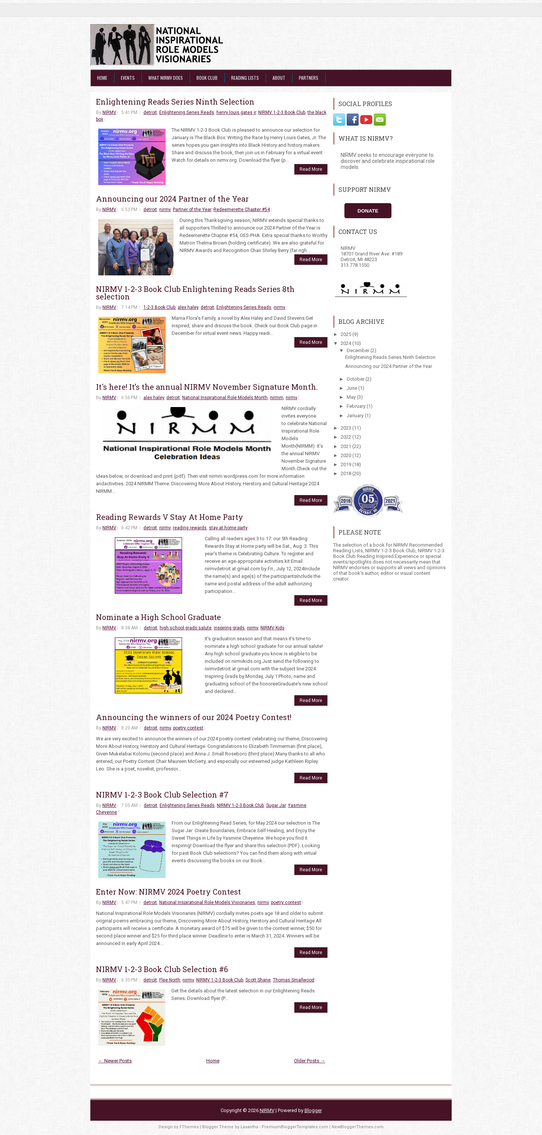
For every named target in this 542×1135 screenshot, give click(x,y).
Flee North (169, 980)
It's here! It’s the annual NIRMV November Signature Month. (207, 386)
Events (128, 77)
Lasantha (249, 1126)
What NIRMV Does (165, 77)
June (352, 388)
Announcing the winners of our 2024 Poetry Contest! (193, 717)
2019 (346, 464)
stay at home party (228, 527)
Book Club (207, 77)
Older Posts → (309, 1061)
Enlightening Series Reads (186, 112)
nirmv (165, 209)
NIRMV (109, 112)
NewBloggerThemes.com (358, 1126)
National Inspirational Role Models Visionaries (207, 902)
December (358, 350)
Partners (308, 77)
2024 (346, 343)
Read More (311, 169)
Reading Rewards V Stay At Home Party (169, 517)
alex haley (188, 307)
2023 (346, 428)
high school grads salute (186, 628)
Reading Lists (245, 77)
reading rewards (190, 527)
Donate (368, 211)
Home (102, 77)
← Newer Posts (115, 1061)
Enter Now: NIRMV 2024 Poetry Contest (168, 891)
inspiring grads (229, 628)
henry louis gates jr (236, 112)
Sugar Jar (276, 805)
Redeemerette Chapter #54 (241, 209)
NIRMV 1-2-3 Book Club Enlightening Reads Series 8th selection (195, 292)
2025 (346, 334)
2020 (346, 455)
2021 (346, 446)
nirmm (276, 397)
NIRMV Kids (272, 628)
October (356, 379)
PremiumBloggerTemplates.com (295, 1126)
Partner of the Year (192, 209)
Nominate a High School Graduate (158, 617)
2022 (346, 437)
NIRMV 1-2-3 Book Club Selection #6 (162, 969)
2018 (346, 473)
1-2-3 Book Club (159, 307)
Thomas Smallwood (293, 980)
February (357, 406)
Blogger (313, 1110)
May (352, 397)
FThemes (189, 1126)
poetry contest (188, 728)
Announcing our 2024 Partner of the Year (172, 198)
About (279, 77)
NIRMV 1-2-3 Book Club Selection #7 (162, 794)
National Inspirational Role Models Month (225, 397)
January (356, 415)
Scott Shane (258, 980)
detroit (150, 112)
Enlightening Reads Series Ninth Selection (175, 101)
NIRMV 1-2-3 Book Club (281, 112)
